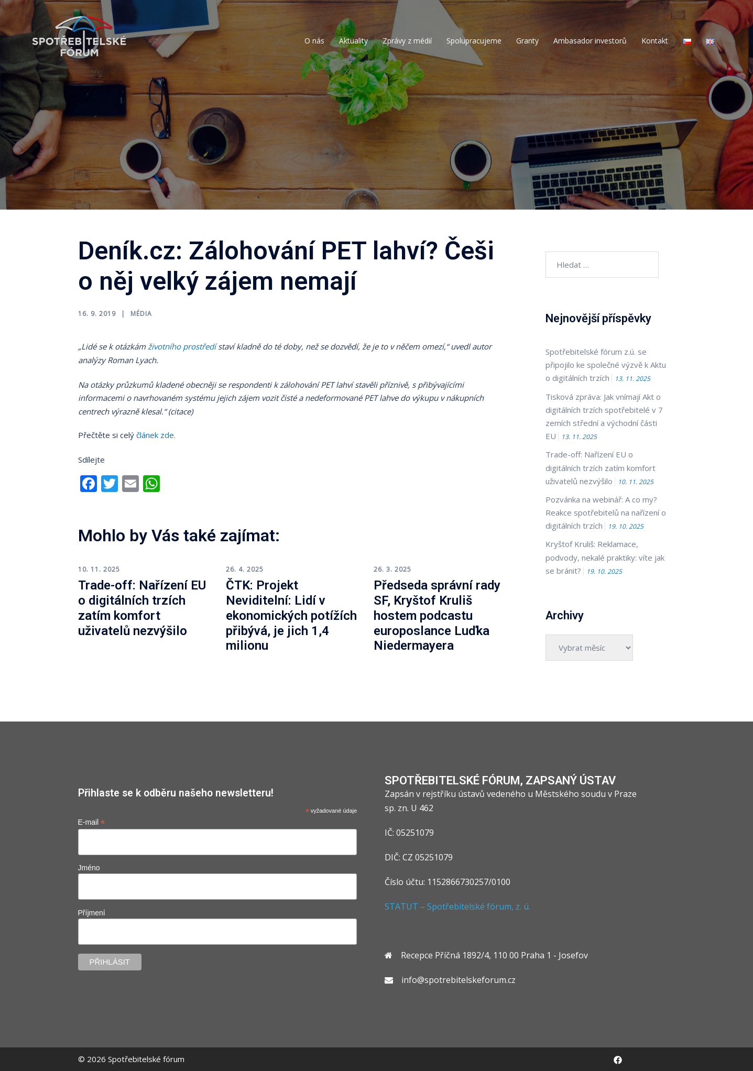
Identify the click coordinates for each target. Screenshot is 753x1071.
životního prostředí (182, 346)
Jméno (89, 868)
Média (141, 313)
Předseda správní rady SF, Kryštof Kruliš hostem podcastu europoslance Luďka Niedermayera (437, 615)
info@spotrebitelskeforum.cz (458, 980)
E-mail (91, 822)
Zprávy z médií (407, 41)
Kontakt (654, 41)
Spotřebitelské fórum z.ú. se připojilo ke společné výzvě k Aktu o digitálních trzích (605, 364)
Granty (527, 41)
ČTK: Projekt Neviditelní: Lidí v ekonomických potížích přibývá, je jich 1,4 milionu (291, 615)
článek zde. (156, 435)
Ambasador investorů (590, 41)
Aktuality (353, 41)
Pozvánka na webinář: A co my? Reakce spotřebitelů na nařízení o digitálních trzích (605, 512)
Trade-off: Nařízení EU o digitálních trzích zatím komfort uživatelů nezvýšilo (142, 608)
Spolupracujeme (473, 41)
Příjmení (91, 913)
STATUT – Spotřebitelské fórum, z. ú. (457, 906)
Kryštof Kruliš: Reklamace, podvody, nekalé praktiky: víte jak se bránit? (604, 557)
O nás (314, 41)
